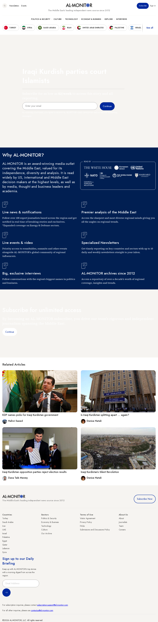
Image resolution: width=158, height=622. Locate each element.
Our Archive (46, 533)
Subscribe (143, 5)
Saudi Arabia (7, 522)
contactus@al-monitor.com (42, 610)
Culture (57, 19)
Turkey (5, 518)
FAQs (82, 525)
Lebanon (6, 548)
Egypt (4, 540)
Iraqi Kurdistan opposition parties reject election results (34, 472)
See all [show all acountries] (149, 27)
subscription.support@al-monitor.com (52, 605)
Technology (71, 19)
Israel (4, 533)
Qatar (4, 544)
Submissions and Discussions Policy (95, 529)
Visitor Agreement (87, 518)
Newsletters (14, 5)
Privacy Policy (86, 522)
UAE (4, 529)
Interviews (121, 19)
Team (121, 525)
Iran (4, 525)
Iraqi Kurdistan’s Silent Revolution (100, 472)
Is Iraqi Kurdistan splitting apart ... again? (105, 415)
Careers (122, 529)
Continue (9, 332)
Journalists (123, 522)
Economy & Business (91, 19)
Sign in (153, 5)
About (121, 518)
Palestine (6, 537)
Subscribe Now (144, 499)
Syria (4, 552)
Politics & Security (40, 19)
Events (23, 5)
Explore (109, 19)
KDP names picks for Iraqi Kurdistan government (30, 415)
